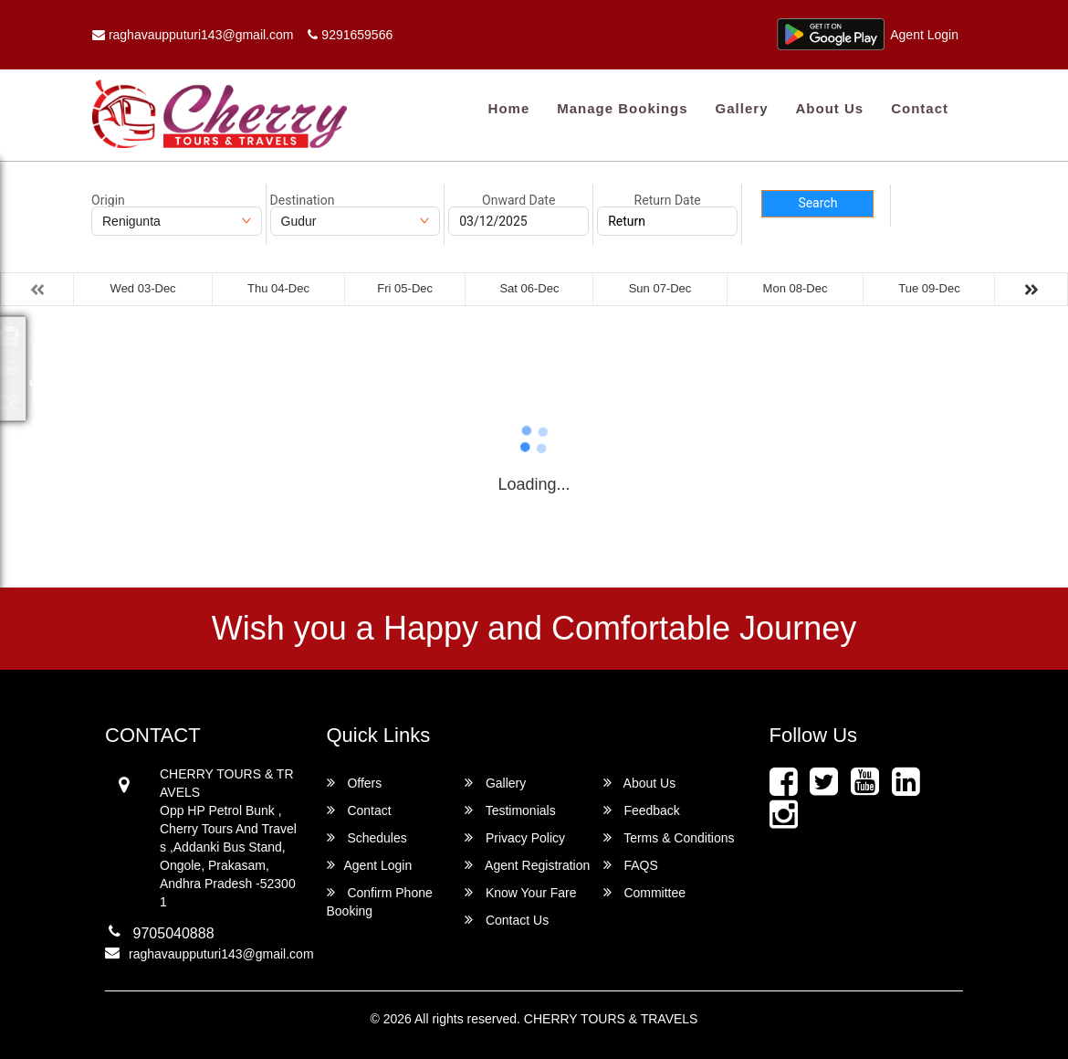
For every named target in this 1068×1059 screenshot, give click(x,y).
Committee (644, 892)
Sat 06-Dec (529, 288)
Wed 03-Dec (143, 288)
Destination (302, 200)
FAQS (630, 865)
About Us (829, 108)
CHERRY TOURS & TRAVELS (611, 1018)
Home (509, 108)
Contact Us (507, 919)
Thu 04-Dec (278, 288)
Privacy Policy (515, 837)
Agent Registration (527, 865)
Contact (919, 108)
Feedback (641, 810)
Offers (354, 782)
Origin (108, 200)
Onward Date (518, 200)
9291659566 (350, 34)
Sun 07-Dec (660, 288)
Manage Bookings (622, 108)
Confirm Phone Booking (380, 901)
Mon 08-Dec (795, 288)
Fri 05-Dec (405, 288)
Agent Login (924, 34)
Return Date (667, 200)
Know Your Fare (521, 892)
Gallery (742, 108)
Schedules (367, 837)
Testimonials (510, 810)
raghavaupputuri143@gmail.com (192, 34)
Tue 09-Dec (928, 288)
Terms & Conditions (669, 837)
